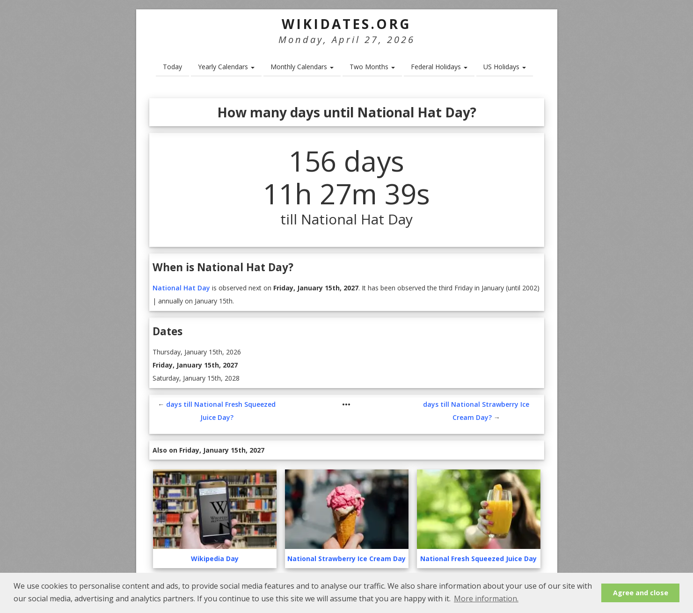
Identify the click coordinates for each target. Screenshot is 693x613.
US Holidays (504, 66)
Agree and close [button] (640, 592)
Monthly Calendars (302, 66)
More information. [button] (486, 598)
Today (172, 66)
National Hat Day (181, 287)
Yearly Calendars (226, 66)
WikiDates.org (346, 24)
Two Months (372, 66)
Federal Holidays (439, 66)
